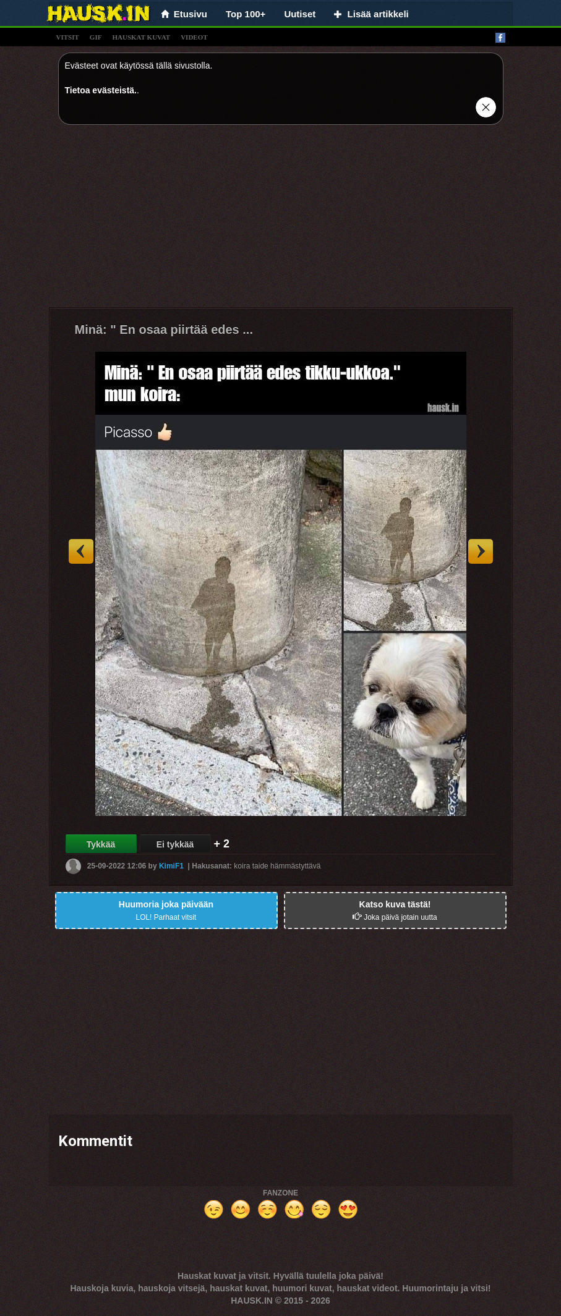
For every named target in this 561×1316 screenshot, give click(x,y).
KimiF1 (171, 866)
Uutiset (299, 14)
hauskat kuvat (141, 37)
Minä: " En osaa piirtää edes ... (164, 329)
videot (194, 37)
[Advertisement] (281, 220)
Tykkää (101, 844)
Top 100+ (245, 14)
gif (96, 37)
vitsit (67, 37)
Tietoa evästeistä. (101, 90)
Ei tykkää (175, 844)
